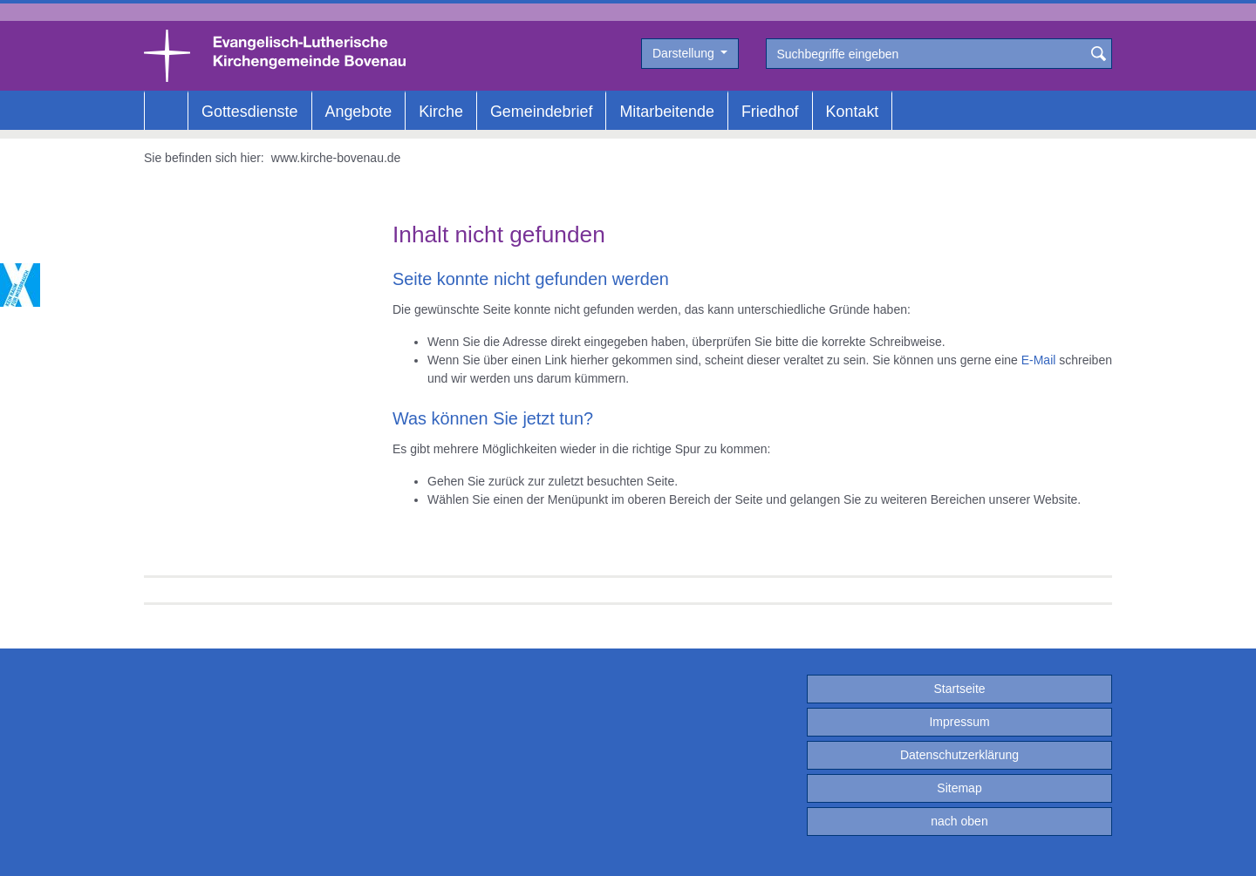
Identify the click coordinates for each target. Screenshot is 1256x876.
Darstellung (685, 53)
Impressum (959, 722)
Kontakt (852, 111)
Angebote (358, 111)
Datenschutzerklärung (959, 755)
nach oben (959, 821)
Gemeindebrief (541, 111)
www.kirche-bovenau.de (336, 158)
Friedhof (770, 111)
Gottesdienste (249, 111)
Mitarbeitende (666, 111)
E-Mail (1038, 360)
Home (166, 111)
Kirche (441, 111)
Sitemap (959, 788)
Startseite (959, 689)
